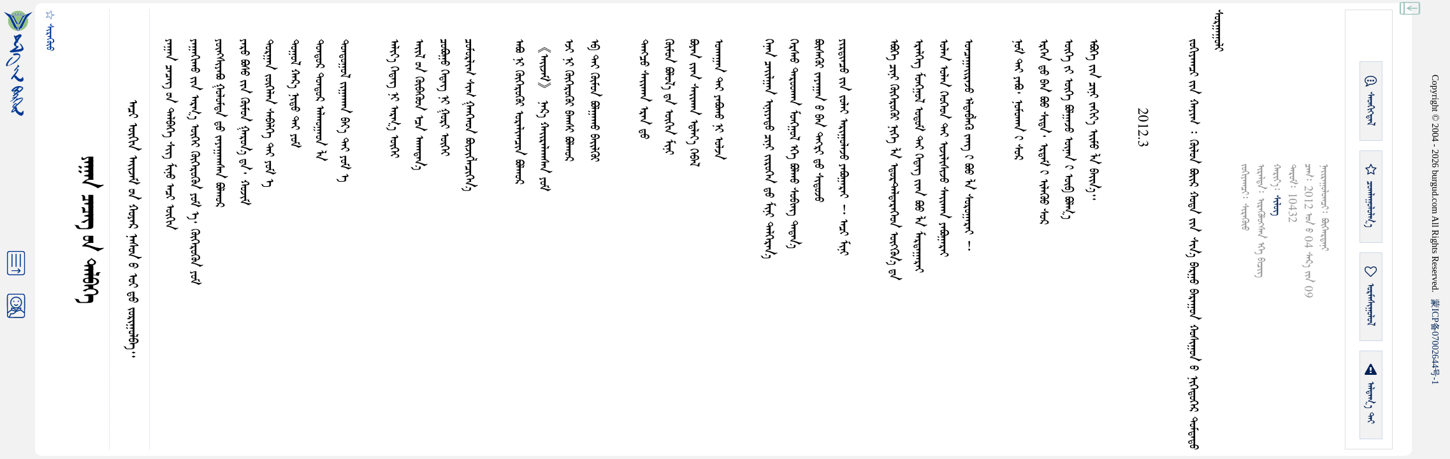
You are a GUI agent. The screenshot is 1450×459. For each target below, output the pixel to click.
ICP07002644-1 (1435, 341)
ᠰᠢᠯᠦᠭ (1276, 205)
